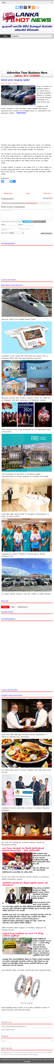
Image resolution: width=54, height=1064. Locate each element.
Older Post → (47, 193)
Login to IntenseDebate (27, 221)
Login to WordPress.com (39, 221)
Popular (5, 607)
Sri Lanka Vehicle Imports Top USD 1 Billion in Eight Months (26, 594)
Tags (13, 607)
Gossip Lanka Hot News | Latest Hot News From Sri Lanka (29, 1059)
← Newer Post (7, 193)
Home (5, 36)
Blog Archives (22, 607)
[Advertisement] (27, 55)
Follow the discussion (51, 198)
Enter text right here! (26, 214)
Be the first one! (31, 203)
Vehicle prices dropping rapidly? (15, 80)
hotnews (15, 83)
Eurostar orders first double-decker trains (19, 319)
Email (20, 224)
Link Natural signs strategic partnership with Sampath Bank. (26, 970)
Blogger (28, 1061)
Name (3, 224)
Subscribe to (12, 233)
